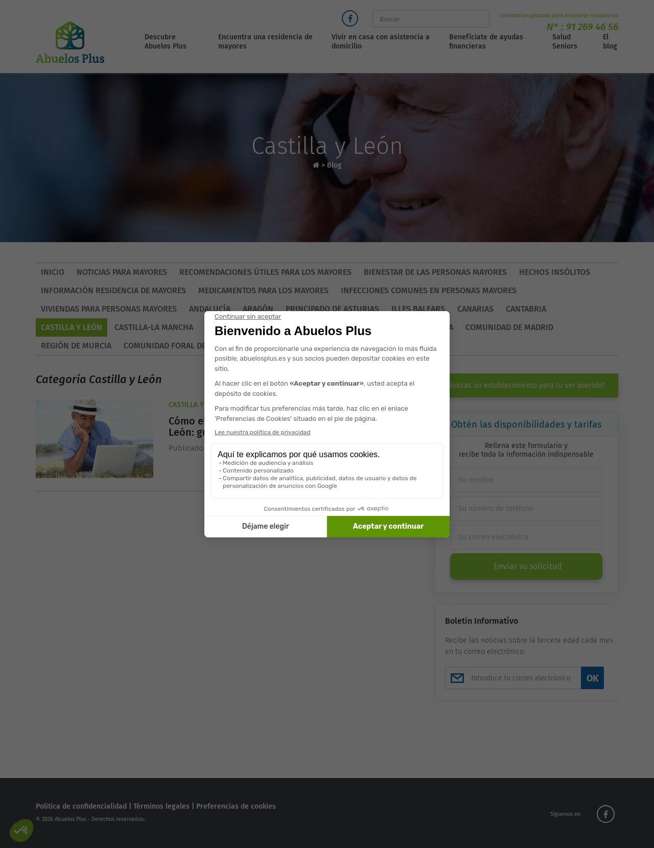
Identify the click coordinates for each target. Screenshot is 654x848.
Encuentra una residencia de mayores (265, 42)
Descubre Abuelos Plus (165, 42)
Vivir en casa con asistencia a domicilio (381, 42)
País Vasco (275, 345)
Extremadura (386, 327)
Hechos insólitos (554, 272)
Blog (334, 165)
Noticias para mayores (122, 272)
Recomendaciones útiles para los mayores (265, 272)
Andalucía (209, 309)
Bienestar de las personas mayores (435, 272)
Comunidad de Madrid (509, 327)
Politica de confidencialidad (81, 806)
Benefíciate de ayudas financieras (486, 42)
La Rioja (324, 345)
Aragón (258, 309)
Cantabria (526, 309)
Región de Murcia (76, 345)
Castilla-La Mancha (153, 327)
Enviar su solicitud (528, 566)
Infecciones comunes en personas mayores (429, 290)
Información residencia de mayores (113, 290)
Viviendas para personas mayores (109, 309)
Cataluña (223, 327)
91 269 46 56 (592, 27)
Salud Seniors (564, 42)
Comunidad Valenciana (300, 327)
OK (592, 678)
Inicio (52, 272)
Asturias (370, 345)
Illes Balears (418, 309)
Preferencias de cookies (236, 806)
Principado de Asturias (332, 309)
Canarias (475, 309)
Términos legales (161, 806)
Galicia (439, 327)
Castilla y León (71, 327)
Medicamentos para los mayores (263, 290)
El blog (610, 42)
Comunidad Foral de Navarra (183, 345)
